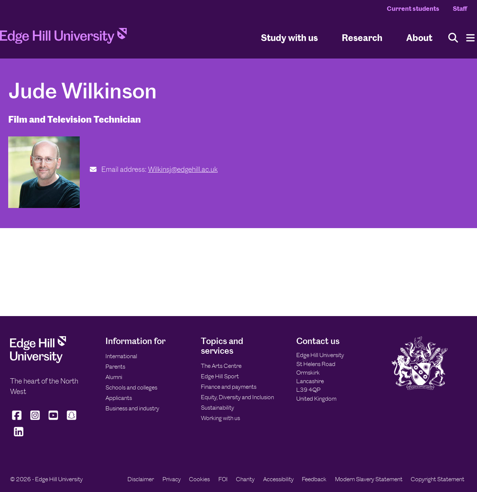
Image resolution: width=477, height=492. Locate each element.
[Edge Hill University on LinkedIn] (18, 436)
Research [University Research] (362, 37)
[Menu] (470, 38)
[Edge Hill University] (38, 361)
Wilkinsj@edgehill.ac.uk (183, 169)
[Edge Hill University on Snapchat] (71, 420)
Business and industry (132, 408)
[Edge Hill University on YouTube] (53, 420)
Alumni (113, 377)
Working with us (220, 418)
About (419, 37)
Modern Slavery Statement (368, 479)
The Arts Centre (221, 365)
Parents (115, 366)
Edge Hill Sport (220, 376)
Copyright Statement (437, 479)
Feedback (314, 479)
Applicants (118, 397)
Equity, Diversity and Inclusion (237, 397)
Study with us (289, 37)
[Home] (63, 38)
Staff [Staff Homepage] (460, 8)
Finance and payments (228, 386)
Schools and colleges (131, 387)
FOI (223, 479)
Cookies (199, 479)
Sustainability (217, 407)
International (121, 356)
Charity (245, 479)
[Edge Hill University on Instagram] (35, 420)
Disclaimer (140, 479)
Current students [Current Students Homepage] (413, 8)
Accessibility (278, 479)
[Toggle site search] (453, 38)
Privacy (171, 479)
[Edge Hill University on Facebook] (17, 420)
